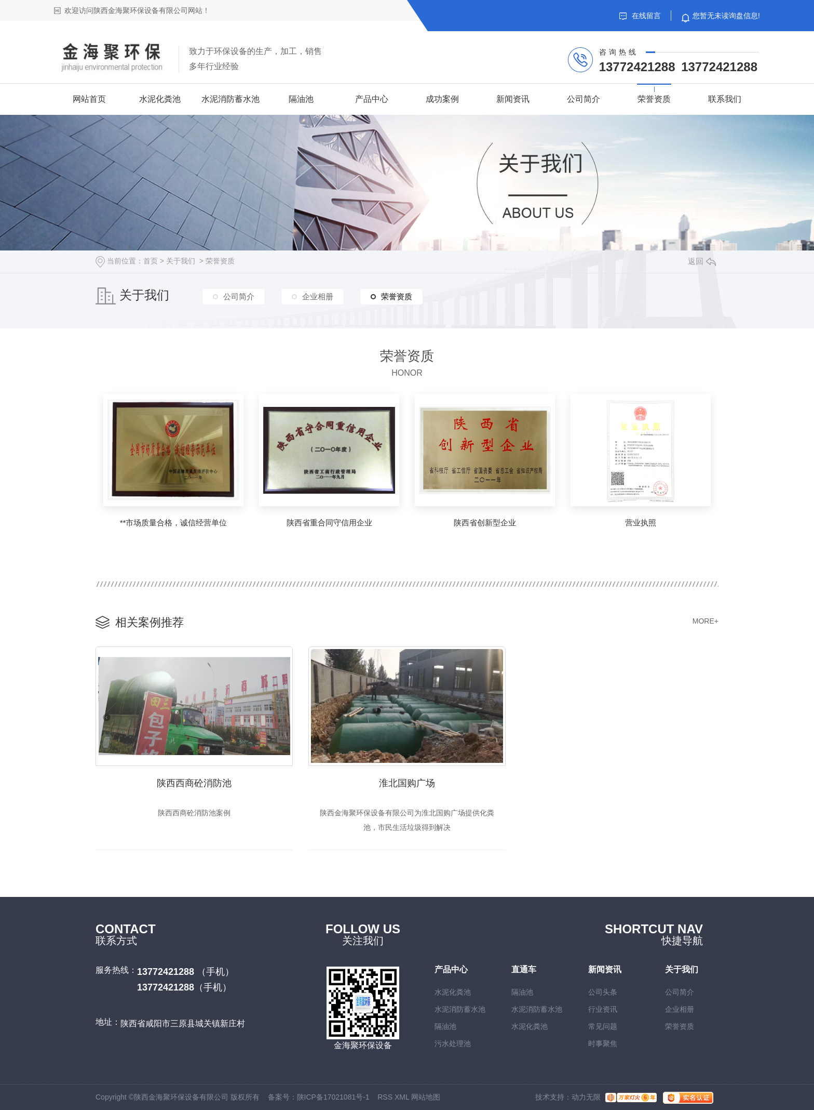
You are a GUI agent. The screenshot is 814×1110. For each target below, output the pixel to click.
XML (402, 1097)
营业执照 (640, 522)
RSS (384, 1097)
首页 (150, 261)
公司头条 (602, 992)
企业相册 (317, 296)
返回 (702, 261)
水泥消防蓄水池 (230, 99)
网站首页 (89, 99)
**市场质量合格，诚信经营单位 (173, 522)
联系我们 (724, 99)
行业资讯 (602, 1009)
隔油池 (301, 99)
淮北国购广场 (407, 783)
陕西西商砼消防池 (194, 783)
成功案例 (442, 99)
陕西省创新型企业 (485, 522)
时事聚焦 (602, 1043)
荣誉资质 (654, 99)
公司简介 (583, 99)
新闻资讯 (513, 99)
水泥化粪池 (160, 99)
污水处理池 (453, 1043)
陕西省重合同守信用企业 (329, 522)
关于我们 (180, 261)
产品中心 (371, 99)
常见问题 (602, 1026)
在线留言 (640, 15)
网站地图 (425, 1097)
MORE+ (705, 621)
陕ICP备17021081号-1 (333, 1097)
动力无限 (586, 1097)
